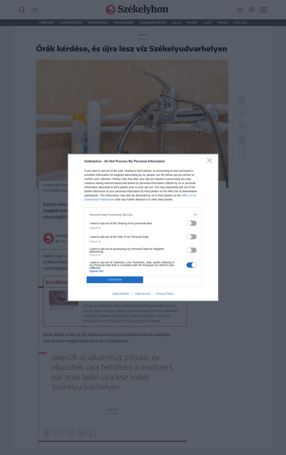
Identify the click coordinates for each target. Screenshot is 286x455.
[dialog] (143, 227)
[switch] (191, 223)
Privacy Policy (164, 293)
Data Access (142, 293)
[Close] (210, 161)
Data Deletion (121, 293)
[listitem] (143, 215)
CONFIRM (115, 279)
